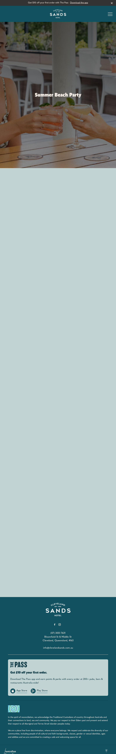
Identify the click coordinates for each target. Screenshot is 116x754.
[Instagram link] (59, 624)
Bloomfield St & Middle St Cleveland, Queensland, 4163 (58, 639)
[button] (110, 15)
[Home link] (58, 13)
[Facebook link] (55, 624)
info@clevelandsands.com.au (58, 648)
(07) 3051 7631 (58, 633)
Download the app (79, 3)
